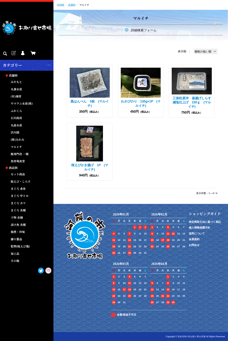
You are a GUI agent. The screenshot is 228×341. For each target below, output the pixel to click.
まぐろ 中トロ (19, 196)
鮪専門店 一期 (19, 154)
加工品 (15, 254)
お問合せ (194, 245)
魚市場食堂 (18, 161)
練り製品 (16, 239)
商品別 (13, 168)
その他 (15, 261)
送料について (197, 233)
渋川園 (15, 132)
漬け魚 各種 (18, 225)
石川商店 (16, 118)
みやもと (16, 82)
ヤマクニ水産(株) (22, 103)
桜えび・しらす (21, 181)
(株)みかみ (17, 139)
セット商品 (18, 174)
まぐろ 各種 (18, 210)
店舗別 (13, 75)
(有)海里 (16, 96)
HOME (60, 4)
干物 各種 (17, 217)
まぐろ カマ (18, 203)
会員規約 (194, 239)
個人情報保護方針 (199, 227)
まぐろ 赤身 (18, 189)
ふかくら (16, 111)
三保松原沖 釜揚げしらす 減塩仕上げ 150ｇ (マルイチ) (193, 102)
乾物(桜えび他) (20, 246)
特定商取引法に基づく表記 (205, 221)
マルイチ (16, 147)
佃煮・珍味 (18, 232)
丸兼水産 (16, 89)
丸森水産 (16, 125)
